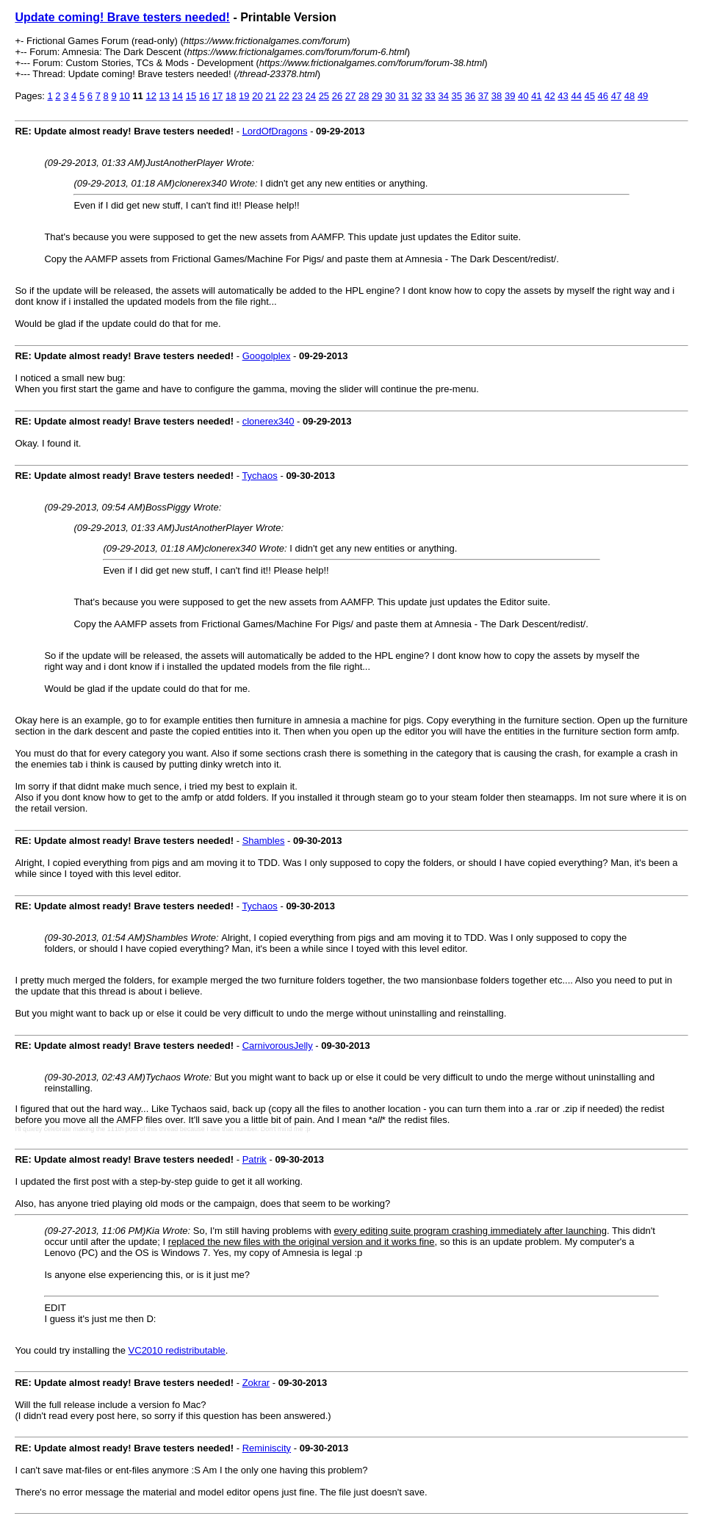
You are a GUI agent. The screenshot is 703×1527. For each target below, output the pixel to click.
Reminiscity (266, 1448)
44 (576, 95)
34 (443, 95)
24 (311, 95)
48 (629, 95)
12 (150, 95)
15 (191, 95)
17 (217, 95)
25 (324, 95)
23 (297, 95)
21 (270, 95)
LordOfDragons (275, 131)
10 (124, 95)
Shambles (263, 840)
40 (523, 95)
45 (590, 95)
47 (616, 95)
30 (390, 95)
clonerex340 (268, 421)
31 (403, 95)
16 (204, 95)
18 (231, 95)
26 (337, 95)
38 (496, 95)
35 (457, 95)
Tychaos (259, 475)
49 (643, 95)
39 (510, 95)
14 (178, 95)
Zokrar (256, 1382)
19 (244, 95)
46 (603, 95)
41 (536, 95)
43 (563, 95)
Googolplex (266, 355)
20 (257, 95)
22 (283, 95)
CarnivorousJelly (277, 1045)
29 (377, 95)
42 (549, 95)
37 (483, 95)
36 (470, 95)
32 (416, 95)
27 (350, 95)
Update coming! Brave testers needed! (122, 17)
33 (430, 95)
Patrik (254, 1159)
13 (164, 95)
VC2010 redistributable (177, 1350)
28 (363, 95)
